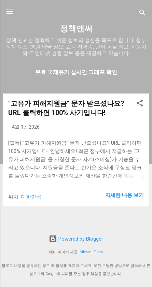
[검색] (142, 13)
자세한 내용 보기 (124, 195)
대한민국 (31, 197)
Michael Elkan (91, 252)
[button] (140, 104)
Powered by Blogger (76, 239)
